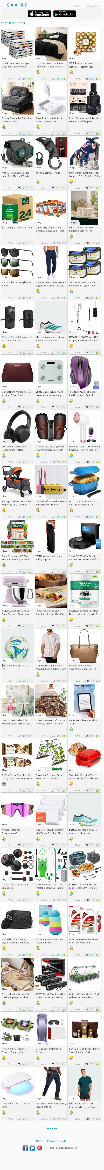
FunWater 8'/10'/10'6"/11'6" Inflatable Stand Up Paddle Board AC (50, 888)
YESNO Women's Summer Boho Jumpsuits (49, 558)
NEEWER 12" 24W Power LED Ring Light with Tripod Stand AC (83, 340)
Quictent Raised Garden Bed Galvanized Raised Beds (84, 996)
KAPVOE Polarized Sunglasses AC (11, 831)
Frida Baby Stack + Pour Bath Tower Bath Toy (50, 941)
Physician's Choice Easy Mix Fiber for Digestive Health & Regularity (83, 614)
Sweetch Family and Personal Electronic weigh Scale (49, 395)
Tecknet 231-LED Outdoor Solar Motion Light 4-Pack (82, 284)
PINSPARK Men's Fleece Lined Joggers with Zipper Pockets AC (51, 285)
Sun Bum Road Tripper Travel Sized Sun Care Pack (84, 1050)
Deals (77, 6)
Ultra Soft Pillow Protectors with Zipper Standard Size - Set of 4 (50, 833)
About (40, 1140)
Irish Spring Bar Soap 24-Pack (17, 227)
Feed (63, 1140)
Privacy (52, 1140)
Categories (92, 6)
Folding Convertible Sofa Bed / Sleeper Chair (17, 120)
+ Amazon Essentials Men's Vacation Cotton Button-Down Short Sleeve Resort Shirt (51, 669)
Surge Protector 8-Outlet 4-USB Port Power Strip (49, 120)
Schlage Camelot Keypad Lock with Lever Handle (17, 339)
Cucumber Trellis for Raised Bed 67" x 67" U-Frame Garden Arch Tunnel (50, 778)
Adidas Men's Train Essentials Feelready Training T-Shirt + (84, 1107)
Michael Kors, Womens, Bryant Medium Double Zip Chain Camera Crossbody (15, 942)
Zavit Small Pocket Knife (48, 172)
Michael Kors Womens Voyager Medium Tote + (82, 667)
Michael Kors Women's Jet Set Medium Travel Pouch (17, 393)
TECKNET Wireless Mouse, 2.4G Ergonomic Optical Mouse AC (82, 395)
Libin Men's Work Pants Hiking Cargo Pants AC (51, 1105)
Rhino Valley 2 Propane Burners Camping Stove (14, 1050)
